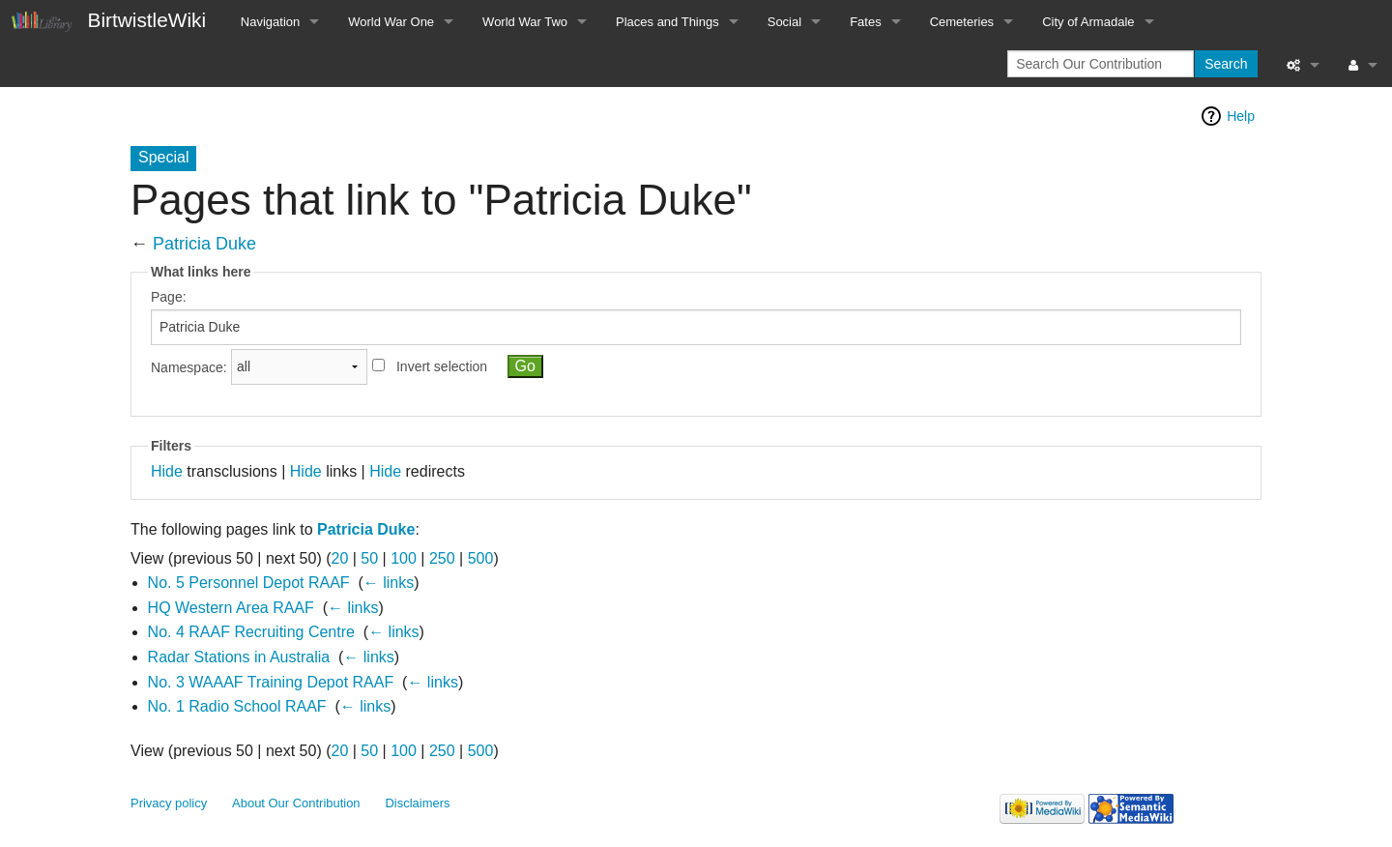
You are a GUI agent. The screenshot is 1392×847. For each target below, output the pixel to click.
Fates (866, 22)
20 (340, 558)
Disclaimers (418, 803)
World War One (391, 22)
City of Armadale (1088, 22)
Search (1225, 64)
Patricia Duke (204, 243)
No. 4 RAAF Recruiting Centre (251, 632)
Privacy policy (168, 803)
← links (388, 582)
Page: (169, 297)
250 (442, 558)
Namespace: (189, 366)
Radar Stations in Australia (239, 657)
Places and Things (667, 22)
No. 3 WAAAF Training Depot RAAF (271, 682)
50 (369, 558)
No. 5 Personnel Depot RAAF (249, 582)
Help (1241, 116)
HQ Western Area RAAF (231, 607)
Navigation (270, 22)
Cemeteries (962, 22)
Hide (167, 471)
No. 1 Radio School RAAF (237, 706)
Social (784, 22)
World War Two (524, 22)
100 (404, 558)
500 (481, 558)
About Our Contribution (296, 803)
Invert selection (441, 366)
